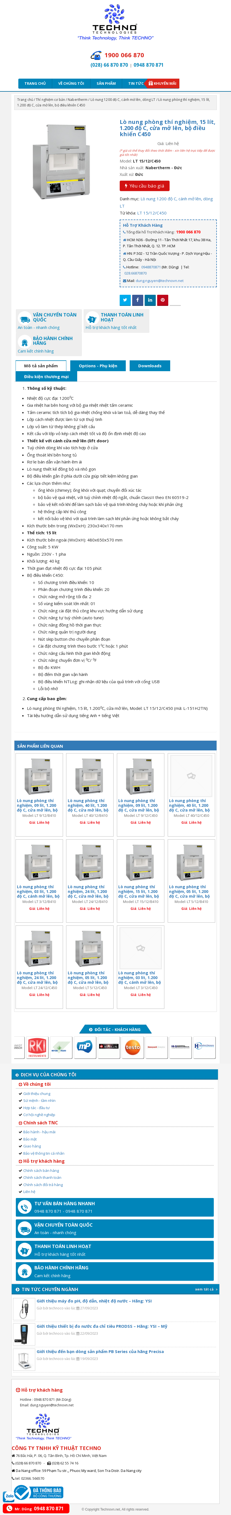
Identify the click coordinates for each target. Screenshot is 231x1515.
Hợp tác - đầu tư (36, 1107)
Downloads (150, 365)
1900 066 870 (188, 231)
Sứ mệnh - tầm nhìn (39, 1100)
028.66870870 (135, 273)
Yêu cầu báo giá (144, 186)
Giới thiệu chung (36, 1093)
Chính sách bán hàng (41, 1170)
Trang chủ (35, 83)
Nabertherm (77, 99)
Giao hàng (32, 1146)
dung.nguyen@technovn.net (160, 280)
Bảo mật (30, 1139)
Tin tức (137, 83)
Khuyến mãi (165, 83)
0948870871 (151, 266)
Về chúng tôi (71, 83)
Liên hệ (29, 1191)
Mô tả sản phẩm (41, 365)
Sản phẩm (106, 83)
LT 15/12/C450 (152, 213)
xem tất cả (206, 1289)
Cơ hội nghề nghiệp (39, 1114)
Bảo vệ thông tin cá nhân (43, 1153)
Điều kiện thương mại (46, 376)
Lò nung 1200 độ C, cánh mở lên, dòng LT (123, 99)
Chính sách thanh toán (42, 1177)
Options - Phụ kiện (98, 365)
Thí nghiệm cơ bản (50, 99)
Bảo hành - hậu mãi (39, 1131)
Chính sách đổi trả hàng (43, 1184)
